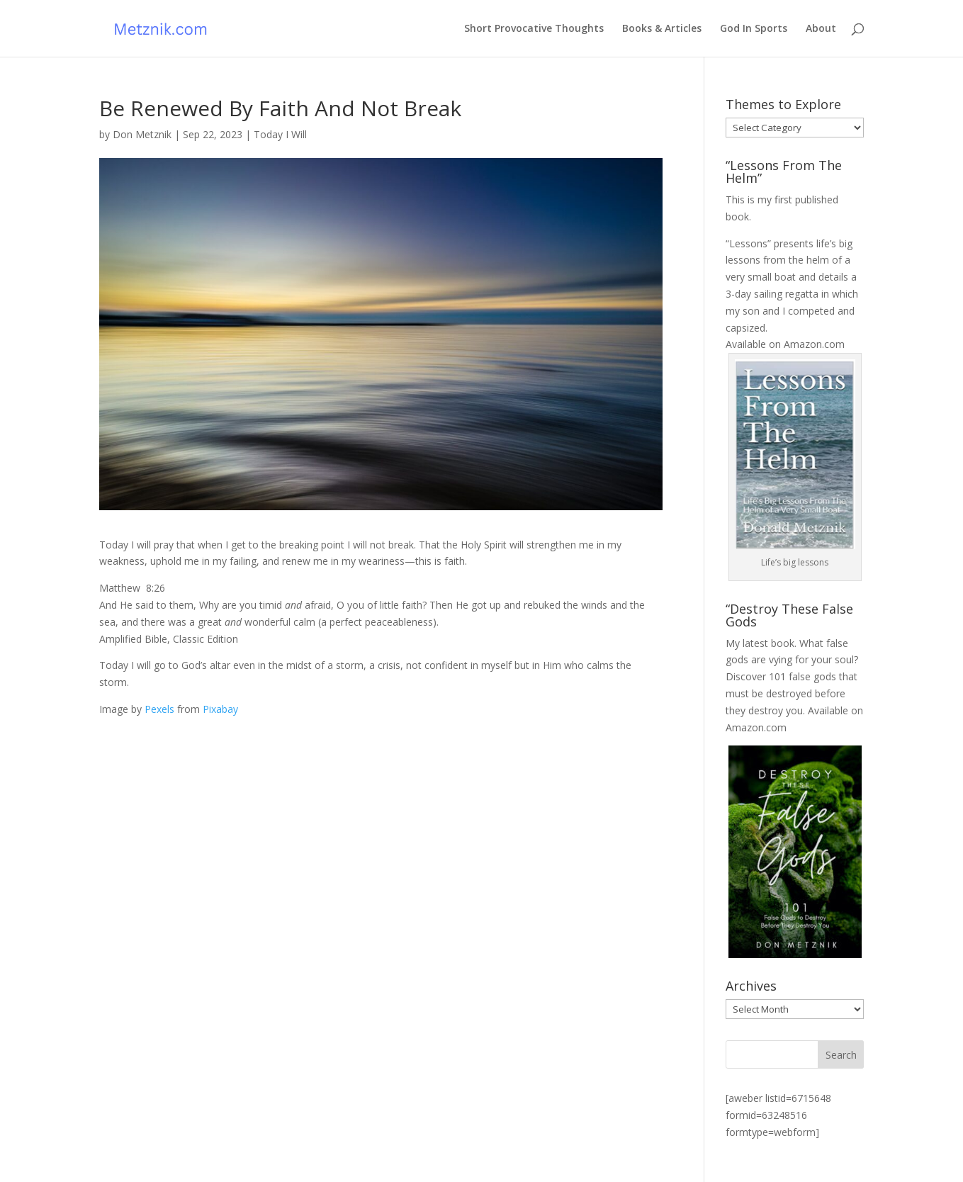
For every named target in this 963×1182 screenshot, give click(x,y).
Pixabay (220, 709)
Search (841, 1055)
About (821, 29)
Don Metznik (142, 134)
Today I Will (280, 134)
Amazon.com (814, 344)
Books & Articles (662, 29)
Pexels (159, 709)
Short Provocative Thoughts (534, 29)
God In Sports (753, 29)
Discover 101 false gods (781, 676)
